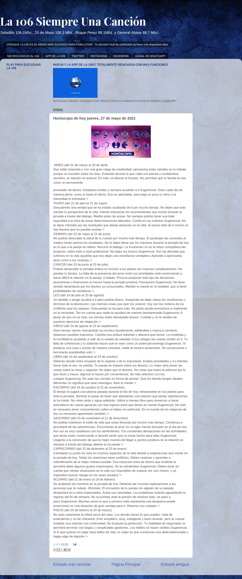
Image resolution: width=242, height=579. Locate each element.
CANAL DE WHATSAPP (150, 56)
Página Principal (126, 564)
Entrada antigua (175, 564)
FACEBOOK (121, 56)
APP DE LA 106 (55, 56)
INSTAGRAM (98, 56)
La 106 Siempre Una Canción (73, 20)
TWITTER (78, 56)
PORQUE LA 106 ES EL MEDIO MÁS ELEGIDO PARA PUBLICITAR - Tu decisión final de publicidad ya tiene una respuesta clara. (88, 44)
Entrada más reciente (72, 564)
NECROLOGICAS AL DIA (23, 56)
